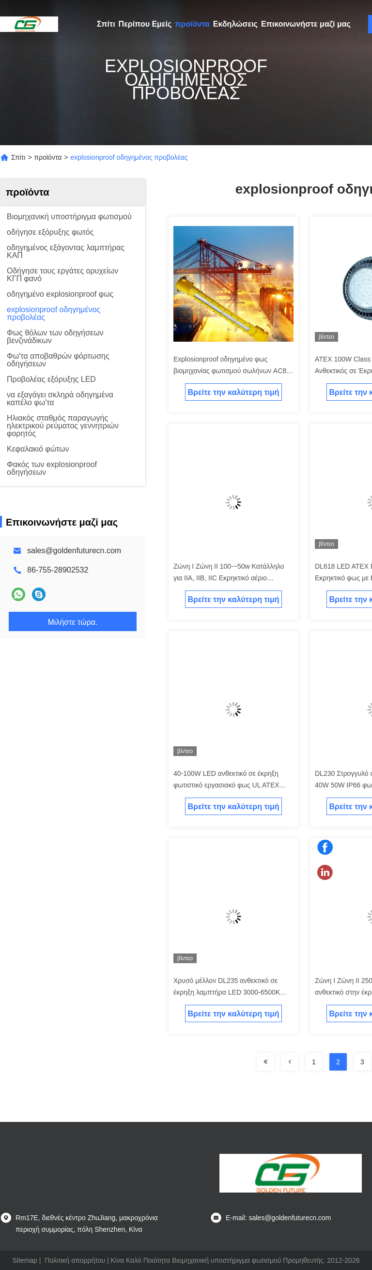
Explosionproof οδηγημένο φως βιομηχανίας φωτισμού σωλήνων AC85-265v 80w (233, 370)
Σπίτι (106, 24)
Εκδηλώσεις (235, 24)
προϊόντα (192, 24)
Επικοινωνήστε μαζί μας (306, 24)
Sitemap (25, 1260)
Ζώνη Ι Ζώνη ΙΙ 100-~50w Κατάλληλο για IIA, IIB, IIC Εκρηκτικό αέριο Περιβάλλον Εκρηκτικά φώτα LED (228, 577)
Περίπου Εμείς (145, 24)
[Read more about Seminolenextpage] (265, 1062)
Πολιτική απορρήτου (75, 1260)
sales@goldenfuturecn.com (74, 550)
